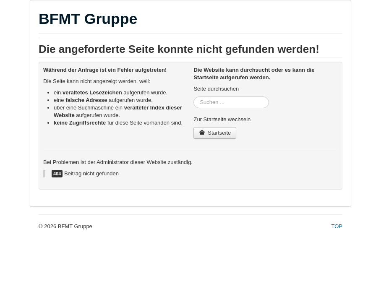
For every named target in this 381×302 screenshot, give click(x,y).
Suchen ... (193, 96)
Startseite (215, 133)
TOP (337, 226)
